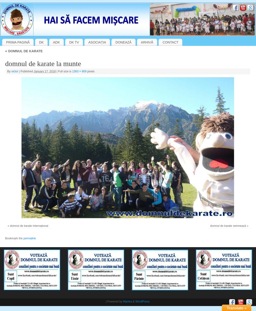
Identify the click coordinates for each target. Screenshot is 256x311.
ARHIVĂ (147, 42)
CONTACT (170, 42)
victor (14, 71)
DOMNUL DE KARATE (24, 51)
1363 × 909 (79, 71)
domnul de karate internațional (29, 226)
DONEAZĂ (123, 42)
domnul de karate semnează (228, 226)
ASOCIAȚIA (97, 42)
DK (41, 42)
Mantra (127, 301)
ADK (56, 42)
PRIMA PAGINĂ (18, 42)
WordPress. (142, 301)
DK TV (74, 42)
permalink (29, 238)
